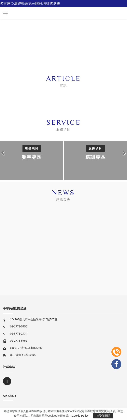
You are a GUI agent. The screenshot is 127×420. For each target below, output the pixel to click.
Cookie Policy (80, 415)
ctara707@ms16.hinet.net (26, 347)
